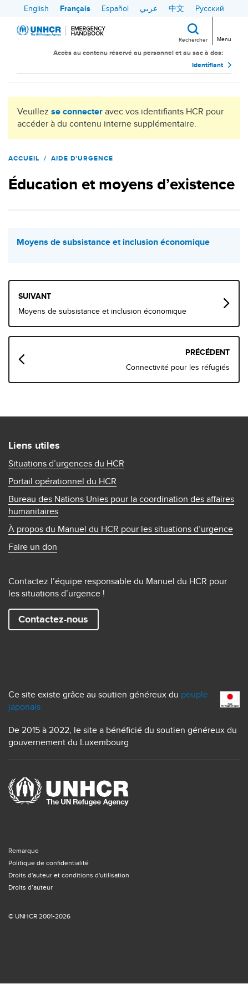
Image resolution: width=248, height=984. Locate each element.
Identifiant (207, 65)
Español (115, 8)
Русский (209, 8)
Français (75, 8)
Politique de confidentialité (48, 862)
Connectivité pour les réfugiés (178, 367)
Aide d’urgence (82, 158)
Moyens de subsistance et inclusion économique (113, 242)
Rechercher (193, 39)
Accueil (23, 158)
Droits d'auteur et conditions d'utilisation (68, 875)
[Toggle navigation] (223, 30)
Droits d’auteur (30, 887)
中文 (176, 8)
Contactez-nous (53, 619)
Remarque (23, 850)
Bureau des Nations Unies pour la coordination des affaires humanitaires (121, 505)
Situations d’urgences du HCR (66, 464)
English (36, 8)
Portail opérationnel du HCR (62, 481)
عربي (149, 8)
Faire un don (32, 547)
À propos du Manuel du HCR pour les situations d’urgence (120, 529)
